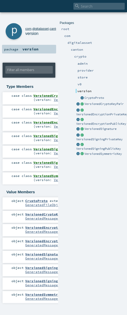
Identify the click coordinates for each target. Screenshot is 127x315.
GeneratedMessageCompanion (50, 218)
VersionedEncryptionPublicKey (101, 124)
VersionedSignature (100, 129)
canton (54, 29)
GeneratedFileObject (44, 205)
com (28, 29)
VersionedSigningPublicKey (98, 148)
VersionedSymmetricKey (103, 154)
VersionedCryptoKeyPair (104, 104)
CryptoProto (94, 98)
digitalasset (40, 29)
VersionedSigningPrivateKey (99, 139)
